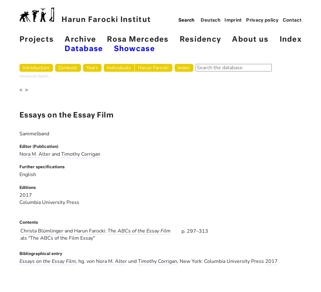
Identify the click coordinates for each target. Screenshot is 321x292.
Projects (36, 39)
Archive (80, 39)
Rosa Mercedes (137, 39)
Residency (200, 39)
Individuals (119, 67)
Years (92, 67)
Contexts (67, 67)
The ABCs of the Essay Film (139, 230)
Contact (292, 20)
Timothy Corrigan (80, 154)
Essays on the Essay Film (47, 261)
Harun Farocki (153, 67)
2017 (25, 195)
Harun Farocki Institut (85, 15)
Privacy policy (262, 20)
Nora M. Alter (34, 154)
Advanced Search (34, 76)
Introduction (36, 67)
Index (291, 39)
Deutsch (210, 20)
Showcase (134, 49)
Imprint (233, 20)
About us (250, 39)
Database (84, 49)
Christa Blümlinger (41, 230)
